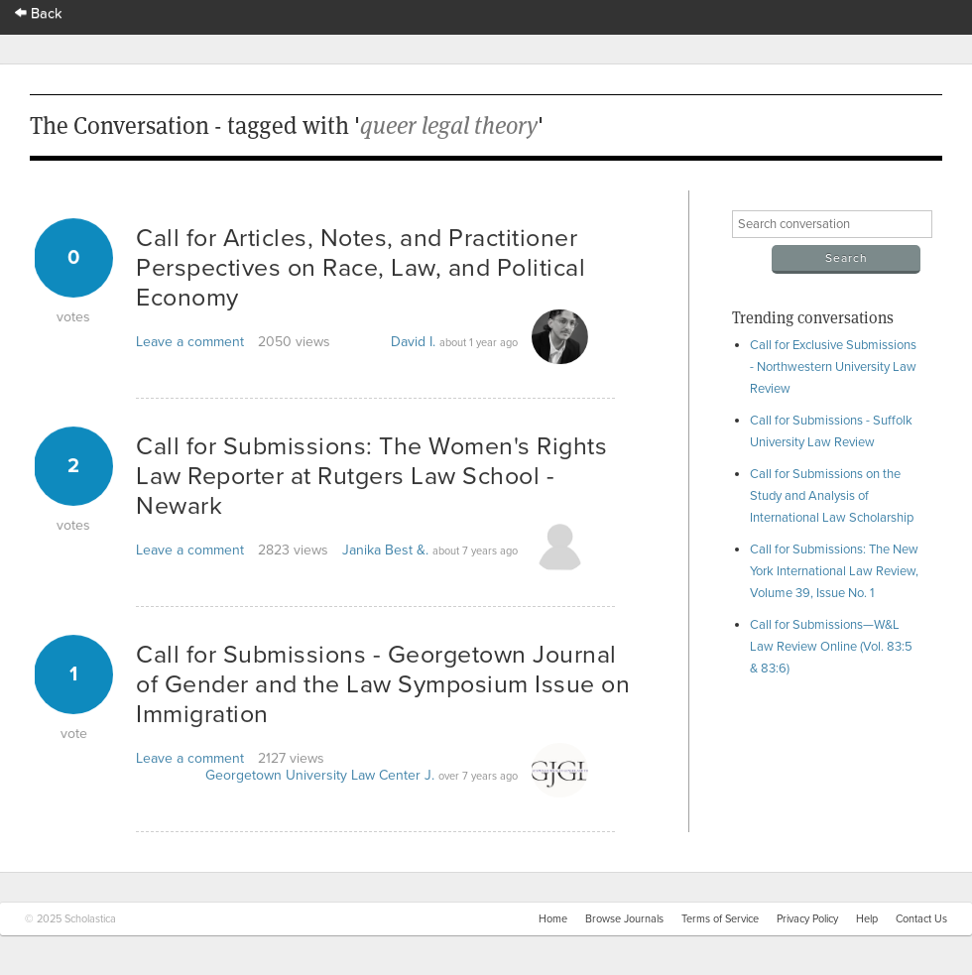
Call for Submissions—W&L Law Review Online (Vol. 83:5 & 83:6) (831, 646)
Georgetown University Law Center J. (319, 775)
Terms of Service (720, 919)
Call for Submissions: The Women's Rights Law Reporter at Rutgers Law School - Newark (371, 476)
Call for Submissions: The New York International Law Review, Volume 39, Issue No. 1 (834, 571)
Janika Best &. (385, 550)
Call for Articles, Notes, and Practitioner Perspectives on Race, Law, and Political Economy (360, 267)
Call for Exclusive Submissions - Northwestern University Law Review (833, 367)
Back (38, 13)
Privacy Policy (807, 919)
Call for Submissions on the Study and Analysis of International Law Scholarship (831, 496)
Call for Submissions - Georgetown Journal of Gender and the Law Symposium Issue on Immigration (383, 684)
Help (867, 919)
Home (553, 919)
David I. (413, 341)
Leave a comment (190, 341)
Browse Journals (624, 919)
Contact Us (921, 919)
